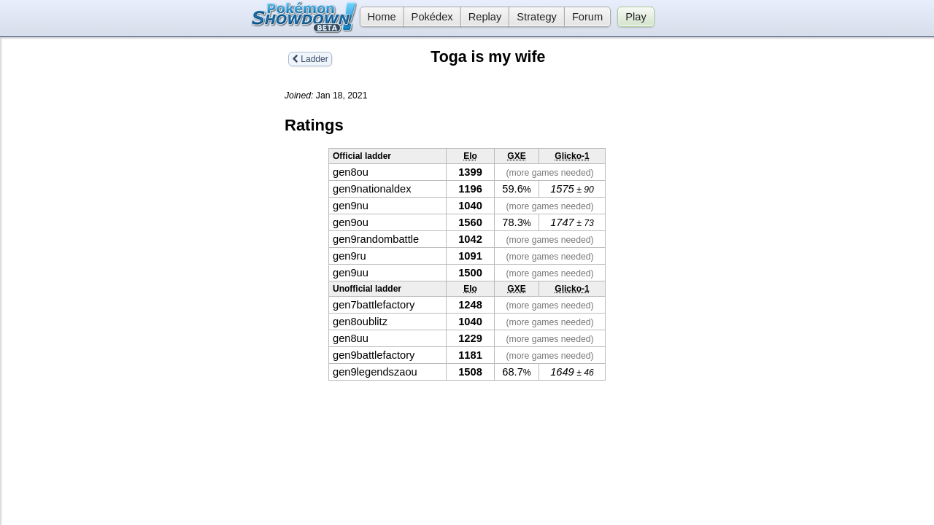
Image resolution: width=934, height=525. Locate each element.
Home (378, 17)
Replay (485, 17)
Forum (587, 17)
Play (636, 17)
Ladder (310, 59)
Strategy (537, 17)
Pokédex (432, 17)
